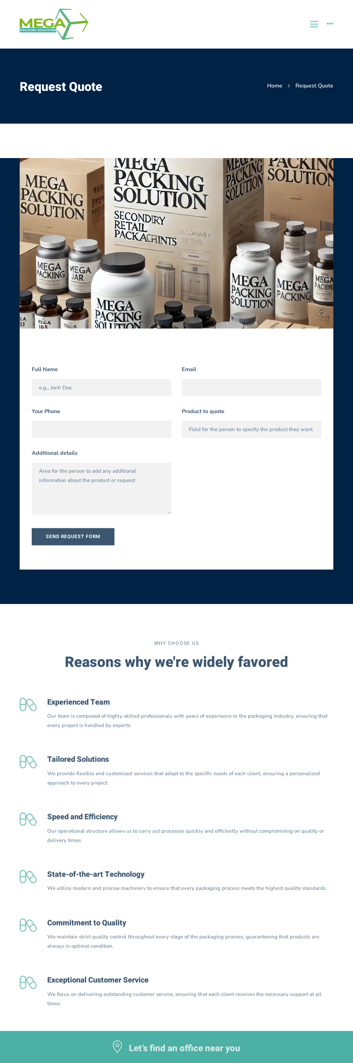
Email (189, 372)
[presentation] (228, 464)
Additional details (55, 455)
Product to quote (203, 413)
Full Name (45, 372)
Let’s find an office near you (184, 1050)
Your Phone (46, 413)
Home (274, 86)
